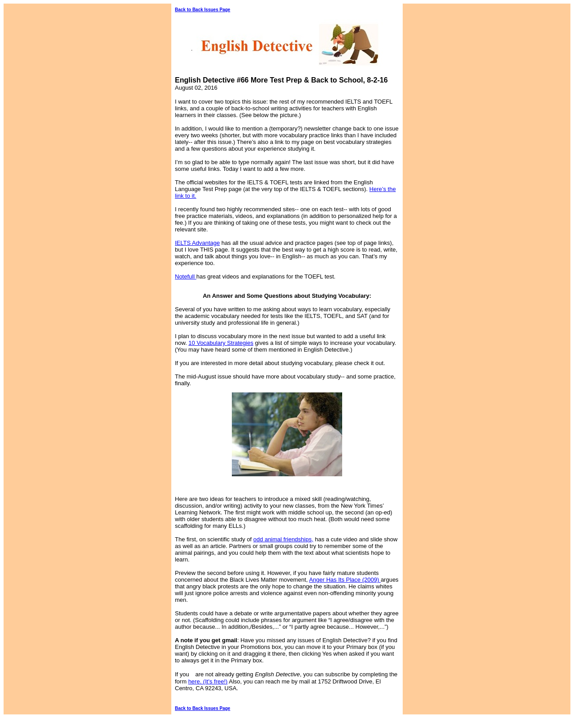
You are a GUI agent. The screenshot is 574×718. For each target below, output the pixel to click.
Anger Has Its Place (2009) (345, 579)
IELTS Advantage (197, 242)
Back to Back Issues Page (202, 9)
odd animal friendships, (283, 539)
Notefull (185, 276)
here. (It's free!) (208, 681)
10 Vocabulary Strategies (220, 342)
